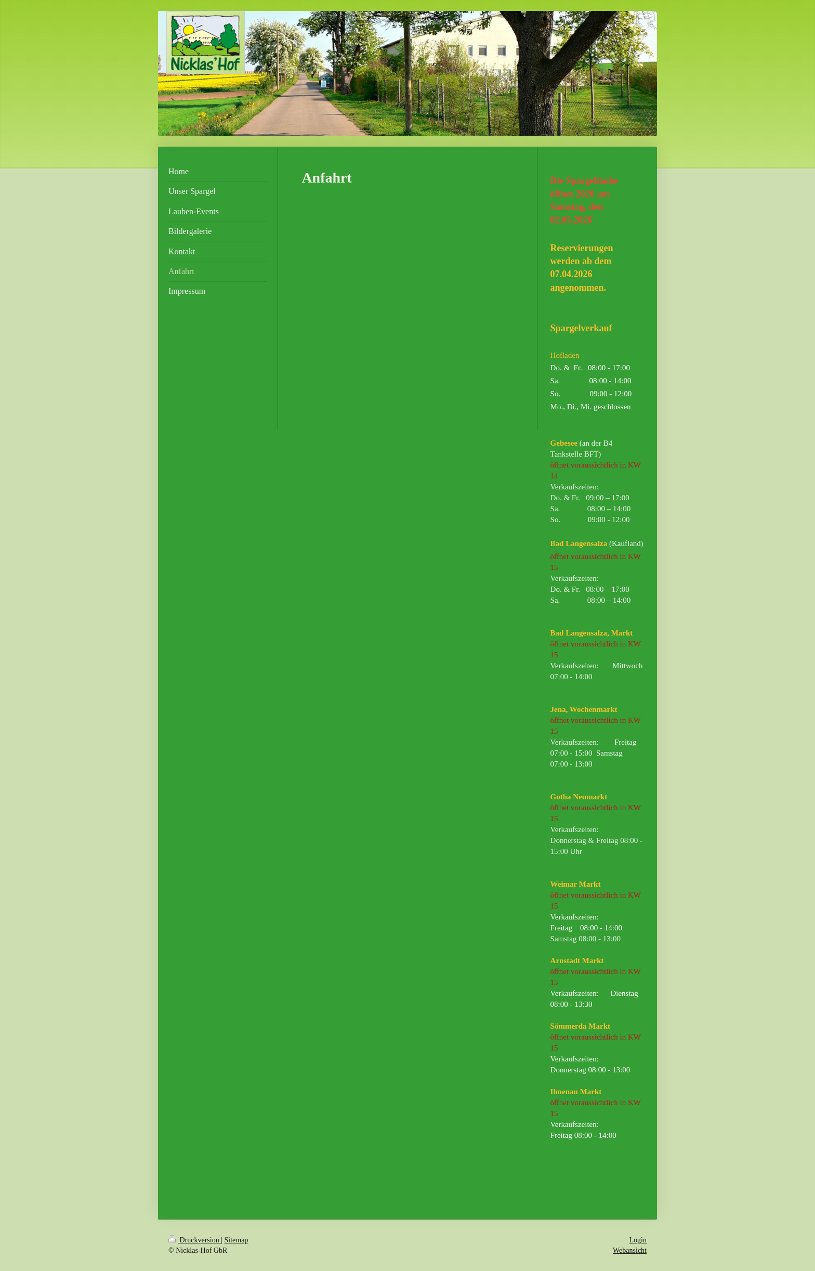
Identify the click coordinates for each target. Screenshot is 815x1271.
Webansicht (630, 1250)
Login (638, 1240)
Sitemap (236, 1240)
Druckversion (194, 1240)
